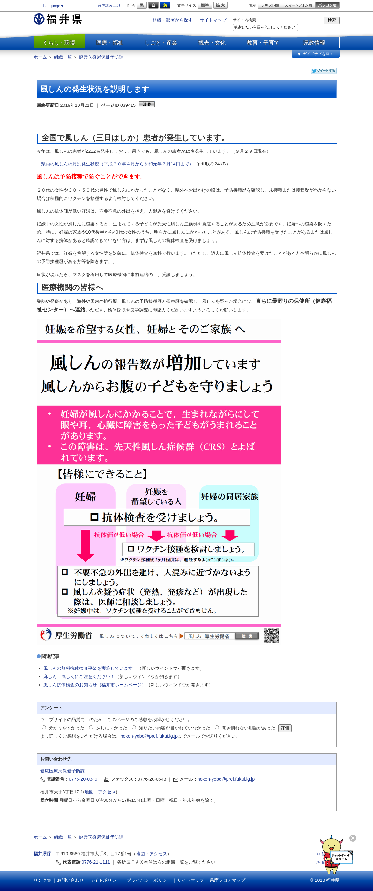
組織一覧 (63, 57)
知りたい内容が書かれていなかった (174, 727)
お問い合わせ (70, 880)
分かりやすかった (67, 727)
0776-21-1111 (96, 862)
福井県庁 (42, 853)
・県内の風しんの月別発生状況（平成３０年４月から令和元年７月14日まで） (115, 163)
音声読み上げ (109, 5)
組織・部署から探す (173, 20)
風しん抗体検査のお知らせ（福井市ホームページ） (94, 684)
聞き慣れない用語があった (248, 727)
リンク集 (42, 880)
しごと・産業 (161, 43)
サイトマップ (213, 20)
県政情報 (314, 43)
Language (53, 6)
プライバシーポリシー (149, 880)
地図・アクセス (100, 791)
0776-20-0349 (83, 779)
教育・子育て (263, 43)
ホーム (40, 57)
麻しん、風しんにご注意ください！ (79, 676)
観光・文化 (212, 43)
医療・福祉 (109, 43)
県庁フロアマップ (227, 880)
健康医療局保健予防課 (101, 57)
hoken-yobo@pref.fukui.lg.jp (149, 736)
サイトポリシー (105, 880)
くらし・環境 (59, 43)
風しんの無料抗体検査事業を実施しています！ (90, 668)
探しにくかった (111, 727)
